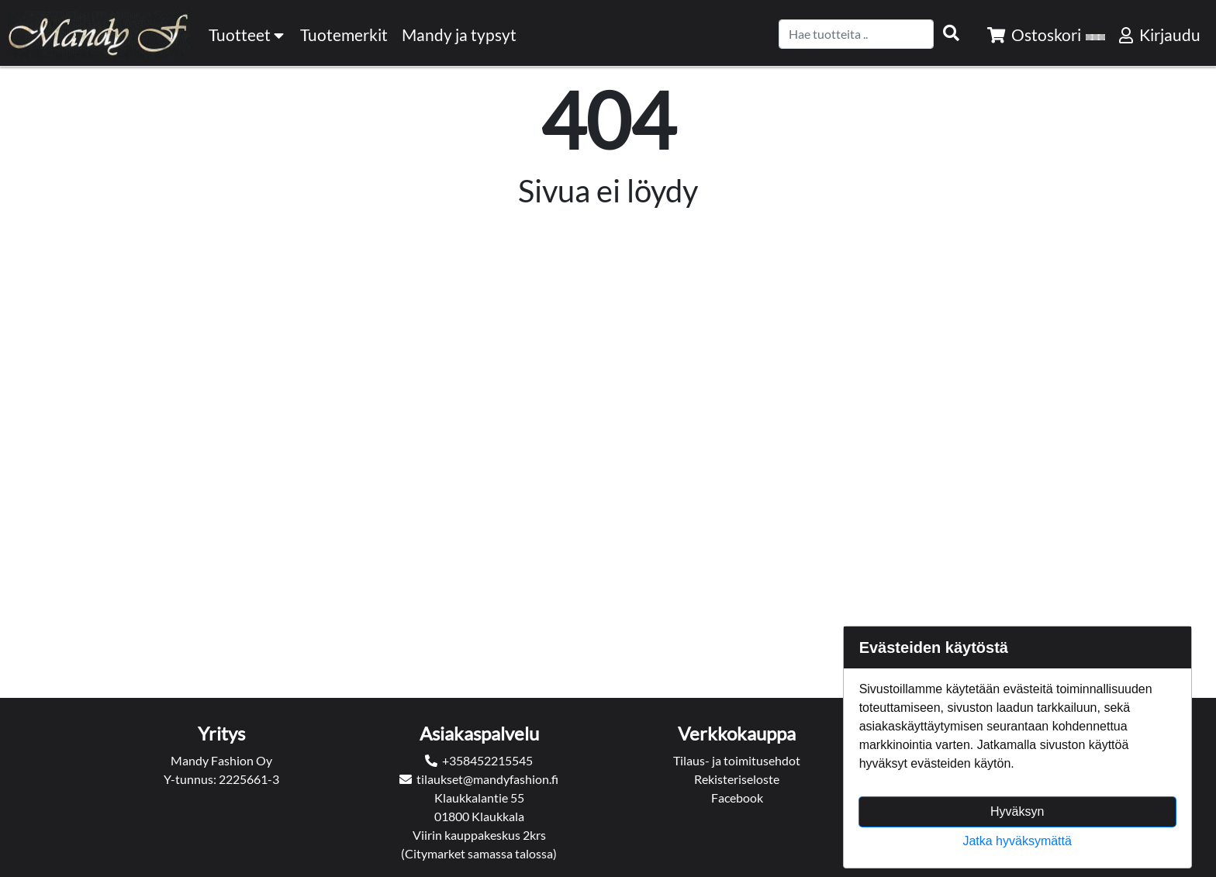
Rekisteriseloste (736, 779)
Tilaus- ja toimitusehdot (736, 760)
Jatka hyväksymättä (1017, 841)
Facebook (737, 797)
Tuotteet (247, 34)
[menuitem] (345, 34)
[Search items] (951, 33)
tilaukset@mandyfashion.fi (487, 779)
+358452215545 (487, 760)
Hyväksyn (1017, 811)
